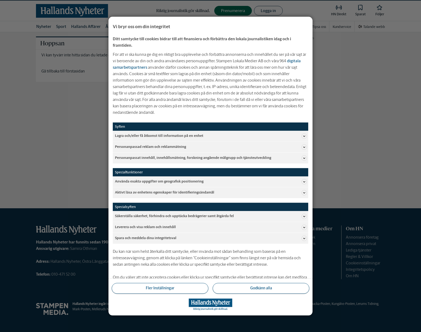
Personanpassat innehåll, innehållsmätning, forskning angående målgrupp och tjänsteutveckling (211, 158)
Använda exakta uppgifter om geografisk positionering (211, 181)
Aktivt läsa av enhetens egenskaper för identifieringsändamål (211, 192)
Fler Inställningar (160, 288)
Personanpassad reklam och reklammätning (211, 147)
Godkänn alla (261, 288)
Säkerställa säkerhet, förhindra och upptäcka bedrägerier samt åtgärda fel (211, 216)
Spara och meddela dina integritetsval (211, 238)
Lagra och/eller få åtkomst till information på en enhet (211, 136)
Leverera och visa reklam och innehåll (211, 227)
